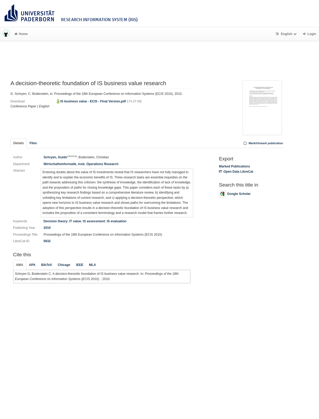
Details (18, 143)
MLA (92, 265)
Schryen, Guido (60, 157)
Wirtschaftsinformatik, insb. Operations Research (80, 164)
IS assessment (94, 221)
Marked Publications (234, 166)
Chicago (64, 265)
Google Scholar (234, 194)
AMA (19, 265)
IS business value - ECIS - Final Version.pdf (93, 101)
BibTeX (46, 265)
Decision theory (55, 221)
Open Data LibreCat (236, 171)
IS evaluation (116, 221)
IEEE (79, 265)
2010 (46, 228)
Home (21, 34)
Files (33, 143)
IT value (75, 221)
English (287, 34)
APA (32, 265)
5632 (46, 241)
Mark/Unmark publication (262, 143)
